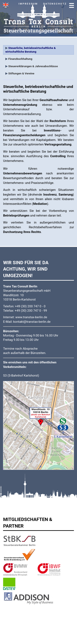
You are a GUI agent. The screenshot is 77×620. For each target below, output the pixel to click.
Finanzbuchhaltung (20, 58)
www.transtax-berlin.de (31, 317)
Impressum (28, 3)
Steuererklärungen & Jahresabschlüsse (33, 66)
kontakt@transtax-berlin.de (32, 322)
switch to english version (5, 5)
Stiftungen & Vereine (21, 73)
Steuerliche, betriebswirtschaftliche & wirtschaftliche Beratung (30, 49)
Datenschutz (55, 3)
